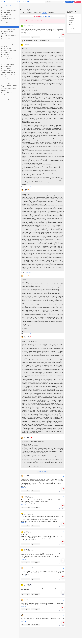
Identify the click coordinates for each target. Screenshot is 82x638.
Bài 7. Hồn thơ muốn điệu (6, 93)
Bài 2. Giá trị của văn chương (7, 31)
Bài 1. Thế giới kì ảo (5, 22)
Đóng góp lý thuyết (52, 12)
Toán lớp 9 (70, 16)
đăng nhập (37, 20)
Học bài (9, 1)
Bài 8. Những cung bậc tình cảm (7, 82)
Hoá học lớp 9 (71, 24)
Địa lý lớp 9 (70, 30)
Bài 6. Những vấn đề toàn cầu (7, 77)
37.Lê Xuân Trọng (27, 584)
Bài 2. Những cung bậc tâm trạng (8, 29)
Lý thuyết (23, 12)
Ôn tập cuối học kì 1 (5, 75)
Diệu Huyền (26, 44)
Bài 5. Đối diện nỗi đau (5, 51)
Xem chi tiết (23, 487)
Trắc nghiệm (29, 12)
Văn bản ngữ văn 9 (5, 16)
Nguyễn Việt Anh (27, 475)
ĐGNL (28, 1)
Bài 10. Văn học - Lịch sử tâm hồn (8, 100)
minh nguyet (27, 336)
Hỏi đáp (44, 12)
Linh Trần (26, 513)
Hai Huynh (26, 531)
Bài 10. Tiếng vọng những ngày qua (8, 87)
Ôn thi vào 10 (4, 45)
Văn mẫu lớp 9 (4, 40)
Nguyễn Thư (26, 496)
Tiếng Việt (3, 20)
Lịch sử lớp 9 (71, 28)
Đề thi (24, 1)
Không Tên (26, 549)
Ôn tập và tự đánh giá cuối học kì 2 (8, 73)
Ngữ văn (28, 37)
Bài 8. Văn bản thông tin (6, 65)
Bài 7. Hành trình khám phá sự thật (8, 79)
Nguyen (26, 189)
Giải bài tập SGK (37, 12)
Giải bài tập (19, 1)
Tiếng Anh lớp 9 (71, 20)
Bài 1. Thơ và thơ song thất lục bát (8, 10)
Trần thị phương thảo (28, 25)
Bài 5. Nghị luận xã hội (5, 55)
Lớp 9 (2, 5)
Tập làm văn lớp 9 (5, 27)
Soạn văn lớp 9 (4, 33)
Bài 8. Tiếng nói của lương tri (7, 95)
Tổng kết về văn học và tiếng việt (8, 71)
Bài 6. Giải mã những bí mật (6, 91)
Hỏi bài (14, 1)
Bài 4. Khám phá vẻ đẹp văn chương (8, 49)
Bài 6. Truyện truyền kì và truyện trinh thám (9, 60)
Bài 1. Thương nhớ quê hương (7, 25)
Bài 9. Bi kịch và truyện (6, 67)
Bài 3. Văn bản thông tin (6, 14)
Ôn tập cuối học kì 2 (5, 89)
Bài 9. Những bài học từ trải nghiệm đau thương (9, 84)
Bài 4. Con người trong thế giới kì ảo (8, 43)
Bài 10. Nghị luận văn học (6, 69)
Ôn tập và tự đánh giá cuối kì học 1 (8, 57)
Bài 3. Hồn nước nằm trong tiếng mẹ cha (9, 35)
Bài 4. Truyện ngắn (5, 53)
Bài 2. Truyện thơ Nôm (5, 12)
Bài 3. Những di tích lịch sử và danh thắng (8, 38)
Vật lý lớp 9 (70, 22)
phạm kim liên (27, 614)
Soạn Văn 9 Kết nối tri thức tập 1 (8, 18)
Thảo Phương (27, 437)
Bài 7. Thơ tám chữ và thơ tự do (7, 63)
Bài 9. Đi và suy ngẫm (5, 97)
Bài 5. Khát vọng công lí (6, 47)
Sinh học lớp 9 (71, 26)
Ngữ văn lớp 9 (9, 5)
